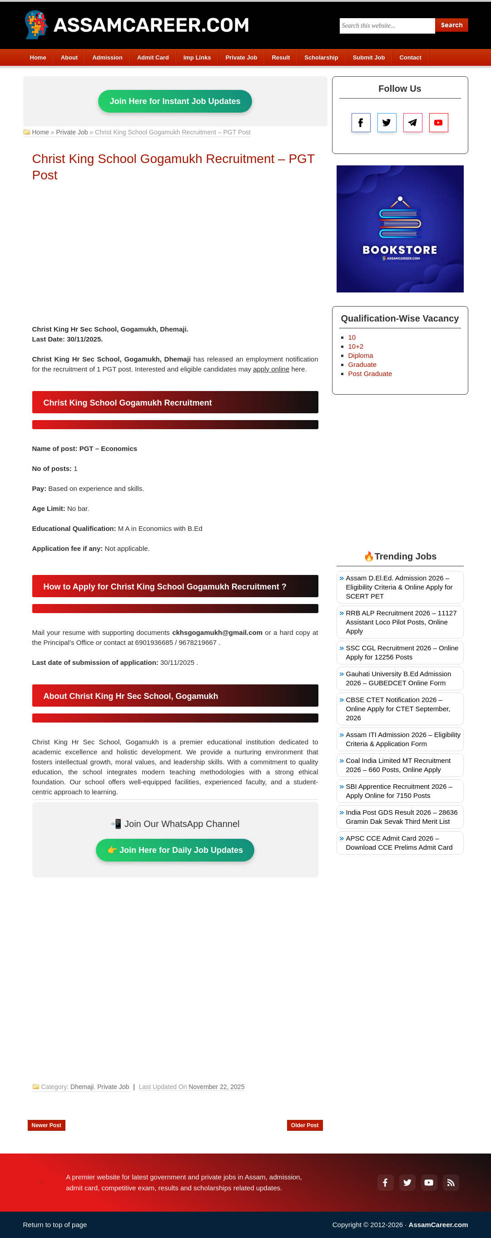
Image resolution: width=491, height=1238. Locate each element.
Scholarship (321, 57)
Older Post (305, 1125)
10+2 (356, 346)
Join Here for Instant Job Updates (174, 101)
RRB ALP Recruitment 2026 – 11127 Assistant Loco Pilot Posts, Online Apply (401, 622)
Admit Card (153, 57)
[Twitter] (407, 1182)
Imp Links (197, 57)
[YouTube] (429, 1182)
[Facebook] (385, 1182)
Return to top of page (55, 1224)
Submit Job (369, 57)
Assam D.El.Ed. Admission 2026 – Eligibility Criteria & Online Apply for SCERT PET (399, 587)
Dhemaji (82, 1086)
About (69, 57)
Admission (107, 57)
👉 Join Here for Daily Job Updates (175, 850)
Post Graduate (370, 373)
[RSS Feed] (451, 1182)
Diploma (360, 355)
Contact (410, 57)
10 (352, 337)
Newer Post (46, 1125)
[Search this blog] (387, 26)
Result (281, 57)
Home (38, 57)
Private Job (241, 57)
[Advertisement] (175, 256)
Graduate (362, 364)
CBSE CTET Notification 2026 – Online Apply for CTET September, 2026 (398, 709)
